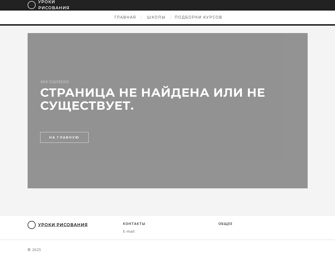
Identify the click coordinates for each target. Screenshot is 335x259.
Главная (125, 17)
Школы (156, 17)
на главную (64, 137)
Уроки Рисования (58, 225)
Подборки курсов (198, 17)
